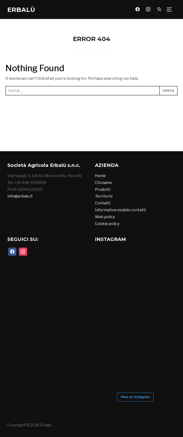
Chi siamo (103, 182)
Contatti (102, 203)
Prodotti (102, 189)
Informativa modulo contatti (120, 210)
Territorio (104, 196)
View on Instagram (135, 397)
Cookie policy (107, 223)
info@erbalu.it (20, 196)
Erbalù (21, 10)
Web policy (105, 217)
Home (100, 176)
